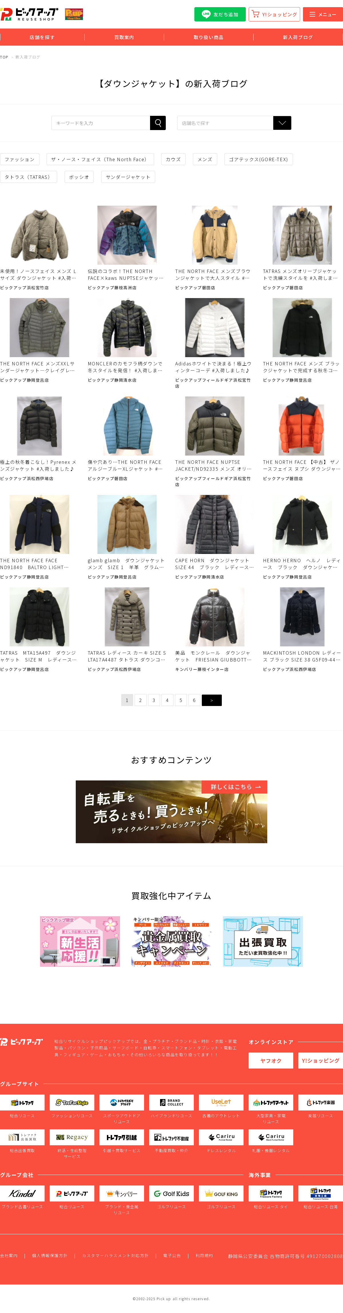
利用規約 (204, 1255)
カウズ (173, 159)
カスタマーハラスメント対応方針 (115, 1255)
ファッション (20, 159)
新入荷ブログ (298, 37)
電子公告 (172, 1255)
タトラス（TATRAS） (29, 176)
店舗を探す (42, 37)
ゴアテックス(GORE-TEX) (258, 159)
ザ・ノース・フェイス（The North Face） (100, 159)
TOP (4, 57)
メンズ (205, 159)
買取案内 (124, 37)
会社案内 (9, 1255)
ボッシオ (79, 176)
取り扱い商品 (209, 37)
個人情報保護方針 (50, 1255)
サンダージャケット (128, 176)
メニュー (323, 14)
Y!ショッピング (280, 14)
